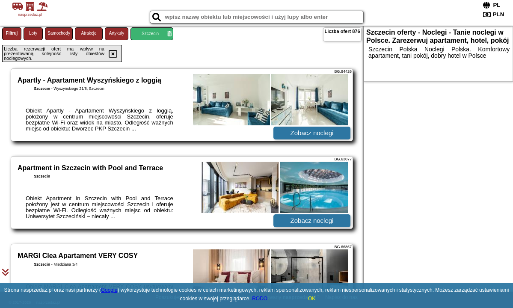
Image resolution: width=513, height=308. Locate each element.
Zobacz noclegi (312, 132)
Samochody (58, 33)
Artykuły (117, 33)
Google (109, 290)
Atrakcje (88, 33)
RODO (259, 299)
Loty (33, 33)
